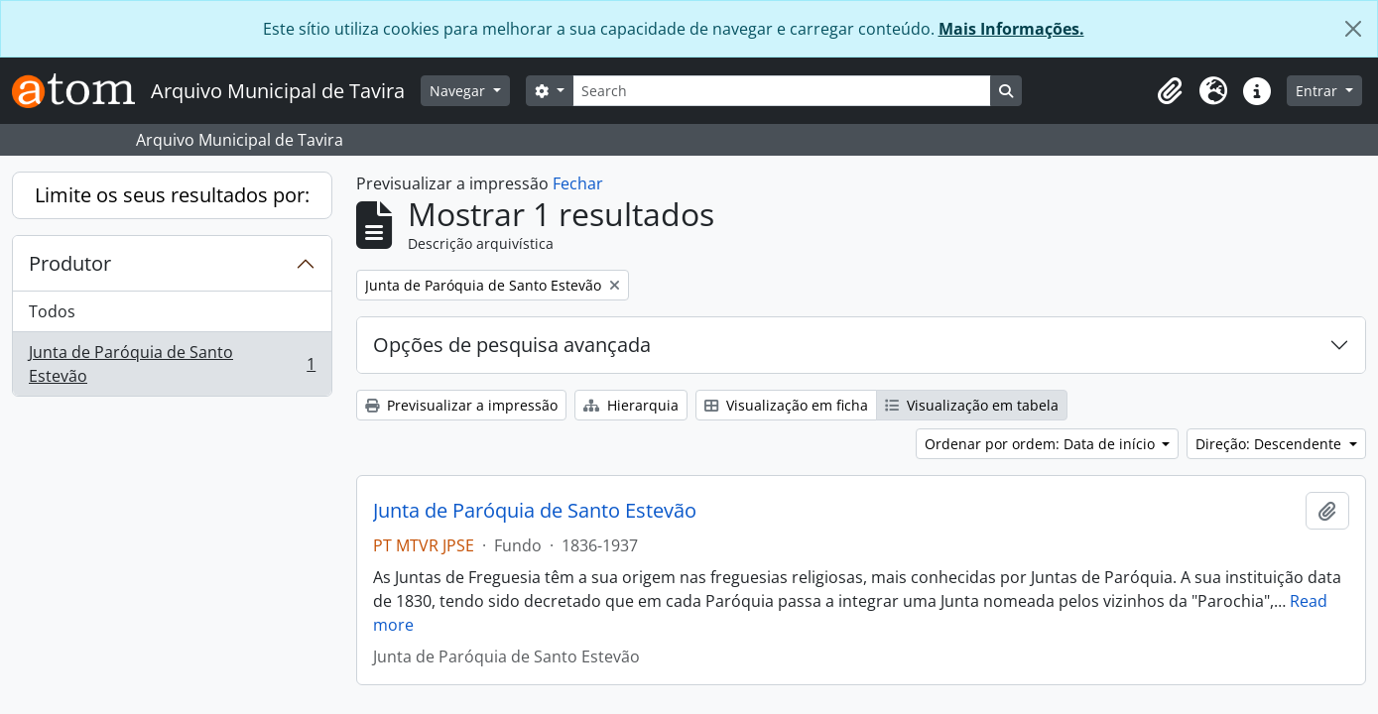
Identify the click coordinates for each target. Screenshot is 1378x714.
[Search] (781, 90)
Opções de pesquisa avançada (512, 344)
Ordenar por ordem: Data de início (1042, 443)
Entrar (1318, 90)
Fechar (578, 183)
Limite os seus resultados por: (172, 194)
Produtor (70, 263)
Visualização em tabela (972, 405)
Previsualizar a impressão (461, 405)
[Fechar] (1353, 29)
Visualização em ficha (786, 405)
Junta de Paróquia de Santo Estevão (171, 364)
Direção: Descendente (1270, 443)
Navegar (459, 90)
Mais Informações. (1011, 29)
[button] (1169, 91)
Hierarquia (631, 405)
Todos (52, 311)
